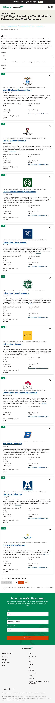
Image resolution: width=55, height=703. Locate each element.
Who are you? (11, 626)
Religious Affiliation (34, 62)
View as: (3, 65)
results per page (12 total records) (13, 578)
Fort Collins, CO (7, 194)
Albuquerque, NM (8, 395)
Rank (4, 55)
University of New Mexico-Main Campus (20, 393)
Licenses (31, 678)
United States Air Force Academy (17, 90)
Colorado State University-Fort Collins (19, 192)
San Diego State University (14, 141)
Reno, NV (5, 245)
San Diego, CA (7, 143)
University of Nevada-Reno (14, 242)
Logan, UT (6, 497)
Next (21, 582)
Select (9, 630)
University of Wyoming (13, 344)
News (30, 662)
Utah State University (12, 494)
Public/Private (16, 62)
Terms (31, 676)
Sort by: (3, 52)
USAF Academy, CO (8, 92)
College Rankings (12, 26)
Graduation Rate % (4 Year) (26, 26)
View (40, 2)
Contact (31, 664)
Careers (31, 659)
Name (8, 610)
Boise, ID (5, 446)
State (43, 62)
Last (26, 582)
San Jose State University (14, 545)
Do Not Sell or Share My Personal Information (39, 682)
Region (24, 62)
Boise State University (12, 443)
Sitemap (31, 670)
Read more (13, 151)
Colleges (4, 660)
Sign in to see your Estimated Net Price (38, 114)
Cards (4, 68)
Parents (4, 665)
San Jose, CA (6, 548)
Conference (40, 26)
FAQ (30, 667)
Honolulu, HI (6, 296)
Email (8, 618)
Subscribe (27, 638)
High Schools (6, 662)
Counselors (5, 657)
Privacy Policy (33, 673)
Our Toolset (32, 656)
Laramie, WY (6, 346)
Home (2, 26)
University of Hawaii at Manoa (16, 293)
